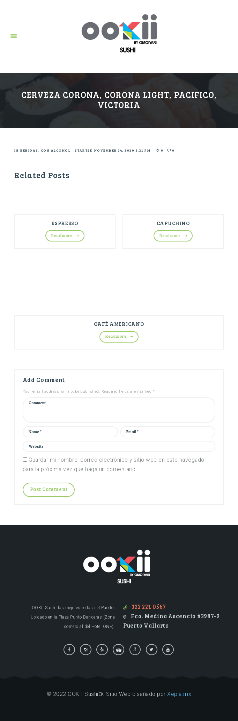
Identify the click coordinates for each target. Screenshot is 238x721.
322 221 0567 (149, 607)
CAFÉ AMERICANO (119, 323)
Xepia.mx (179, 694)
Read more (61, 235)
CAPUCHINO (173, 223)
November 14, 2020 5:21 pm (122, 150)
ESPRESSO (65, 223)
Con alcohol (56, 150)
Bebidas (29, 150)
